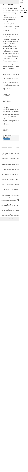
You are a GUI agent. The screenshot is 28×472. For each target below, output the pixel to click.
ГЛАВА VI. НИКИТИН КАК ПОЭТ (23, 14)
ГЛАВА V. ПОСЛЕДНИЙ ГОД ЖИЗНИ (7, 197)
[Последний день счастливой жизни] (7, 186)
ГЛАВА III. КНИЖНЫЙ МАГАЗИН (23, 10)
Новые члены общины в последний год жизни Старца (10, 212)
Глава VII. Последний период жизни (7, 202)
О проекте (10, 218)
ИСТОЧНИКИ (21, 16)
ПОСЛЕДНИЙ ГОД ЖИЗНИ (6, 207)
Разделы (12, 218)
